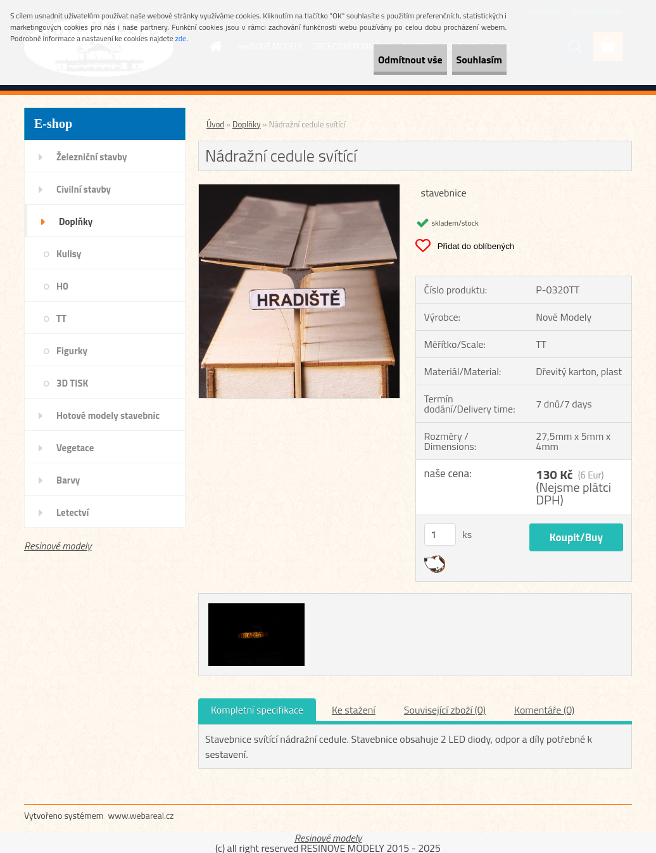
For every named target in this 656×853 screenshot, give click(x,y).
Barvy (68, 480)
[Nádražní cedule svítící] (299, 189)
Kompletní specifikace (257, 709)
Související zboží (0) (445, 709)
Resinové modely (58, 545)
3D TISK (72, 383)
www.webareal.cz (141, 815)
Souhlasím (468, 59)
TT (61, 318)
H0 (62, 286)
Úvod (215, 124)
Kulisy (68, 254)
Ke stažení (353, 709)
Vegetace (75, 447)
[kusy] (440, 534)
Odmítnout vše (376, 59)
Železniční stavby (91, 157)
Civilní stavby (83, 189)
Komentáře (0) (544, 709)
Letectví (72, 512)
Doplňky (75, 221)
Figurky (71, 350)
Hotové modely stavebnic (108, 415)
